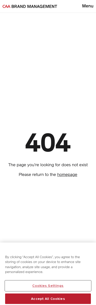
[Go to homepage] (30, 6)
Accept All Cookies (48, 299)
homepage (67, 174)
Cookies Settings (47, 286)
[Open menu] (87, 6)
